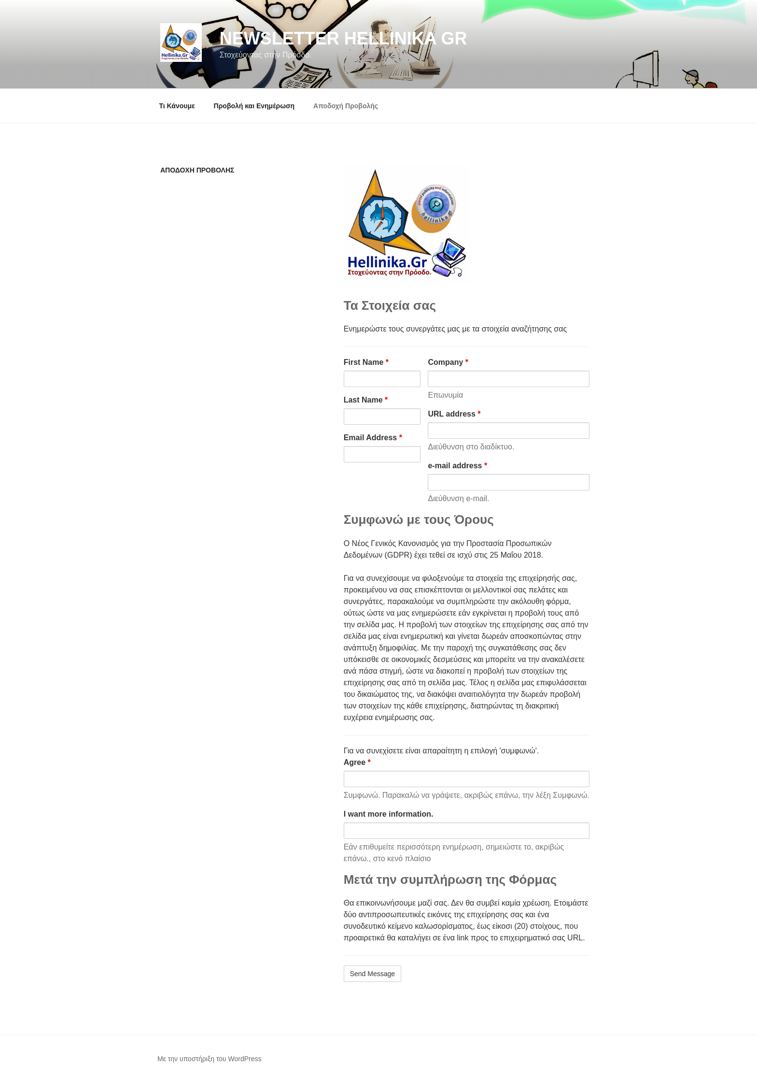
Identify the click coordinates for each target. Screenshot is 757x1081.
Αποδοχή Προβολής (345, 106)
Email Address (373, 437)
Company (448, 362)
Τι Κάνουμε (177, 106)
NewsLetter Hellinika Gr (343, 38)
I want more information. (389, 814)
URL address (454, 414)
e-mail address (457, 465)
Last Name (366, 400)
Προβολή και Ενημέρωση (254, 106)
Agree (357, 762)
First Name (366, 362)
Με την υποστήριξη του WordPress (209, 1059)
